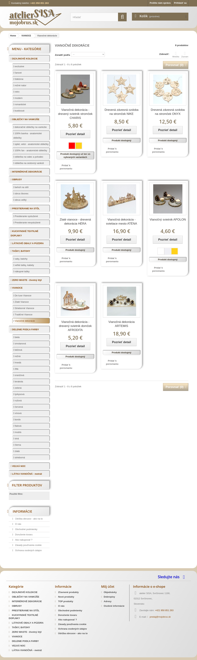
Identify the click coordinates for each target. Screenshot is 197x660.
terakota (18, 381)
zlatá (17, 451)
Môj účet (107, 586)
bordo (17, 419)
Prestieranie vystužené (26, 216)
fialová (17, 426)
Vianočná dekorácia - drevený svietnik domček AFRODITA (75, 326)
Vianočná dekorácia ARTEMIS (121, 324)
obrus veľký (20, 200)
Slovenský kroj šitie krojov (23, 567)
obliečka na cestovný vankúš (29, 163)
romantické (20, 104)
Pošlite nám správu (160, 3)
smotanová (20, 343)
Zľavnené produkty (68, 592)
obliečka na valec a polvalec (28, 156)
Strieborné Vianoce (24, 308)
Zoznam (184, 54)
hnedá (17, 362)
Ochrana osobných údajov (28, 550)
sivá (16, 438)
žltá (16, 369)
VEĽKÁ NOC (18, 466)
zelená (17, 388)
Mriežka (175, 54)
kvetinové (19, 110)
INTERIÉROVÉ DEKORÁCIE (26, 171)
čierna (17, 445)
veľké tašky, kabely (24, 265)
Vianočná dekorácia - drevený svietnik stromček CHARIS (75, 114)
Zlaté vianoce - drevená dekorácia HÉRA (75, 221)
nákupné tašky (21, 271)
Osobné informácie (114, 606)
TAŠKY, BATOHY (20, 251)
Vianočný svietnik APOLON (168, 219)
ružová (18, 400)
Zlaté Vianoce (21, 302)
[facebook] (184, 577)
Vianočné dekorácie (24, 321)
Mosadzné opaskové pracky (81, 567)
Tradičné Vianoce (23, 314)
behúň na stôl (21, 187)
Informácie (22, 511)
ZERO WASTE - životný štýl (26, 280)
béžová (18, 350)
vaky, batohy (20, 258)
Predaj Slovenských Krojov (51, 567)
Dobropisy (109, 596)
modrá (17, 432)
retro (16, 91)
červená (18, 407)
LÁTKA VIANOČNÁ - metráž (26, 474)
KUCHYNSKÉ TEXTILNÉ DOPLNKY (24, 233)
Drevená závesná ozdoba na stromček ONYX (168, 112)
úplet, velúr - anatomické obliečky (31, 144)
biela (17, 337)
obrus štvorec (21, 193)
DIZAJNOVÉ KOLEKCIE (24, 58)
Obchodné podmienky (25, 529)
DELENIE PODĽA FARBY (25, 329)
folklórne (18, 79)
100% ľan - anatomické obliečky (30, 150)
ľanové (18, 72)
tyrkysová (19, 394)
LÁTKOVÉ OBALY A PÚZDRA (27, 243)
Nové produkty (66, 596)
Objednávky (110, 592)
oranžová (19, 375)
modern (18, 98)
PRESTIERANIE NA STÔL (25, 208)
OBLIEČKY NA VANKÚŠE (25, 119)
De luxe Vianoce (22, 295)
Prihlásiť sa (180, 3)
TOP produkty (65, 601)
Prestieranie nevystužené (27, 222)
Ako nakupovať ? (23, 539)
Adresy (108, 601)
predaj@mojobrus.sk (160, 617)
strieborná (19, 457)
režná (17, 356)
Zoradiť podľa (62, 55)
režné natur (20, 85)
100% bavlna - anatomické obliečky (27, 135)
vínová (17, 413)
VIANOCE (17, 287)
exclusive (19, 66)
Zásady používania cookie (28, 545)
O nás (17, 524)
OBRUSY (16, 179)
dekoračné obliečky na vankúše (30, 127)
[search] (122, 17)
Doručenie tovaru (23, 534)
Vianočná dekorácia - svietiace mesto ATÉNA (121, 221)
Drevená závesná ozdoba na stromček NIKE (121, 112)
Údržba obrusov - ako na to (28, 518)
